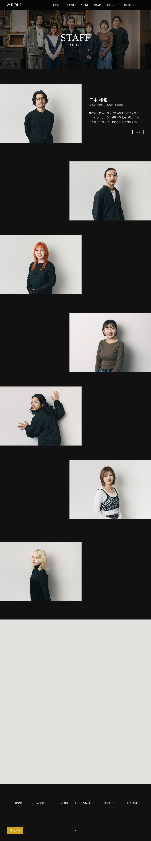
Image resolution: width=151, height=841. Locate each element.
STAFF (98, 5)
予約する (15, 830)
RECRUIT (113, 5)
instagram (142, 5)
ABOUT (71, 5)
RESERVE (130, 5)
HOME (57, 5)
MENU (85, 5)
